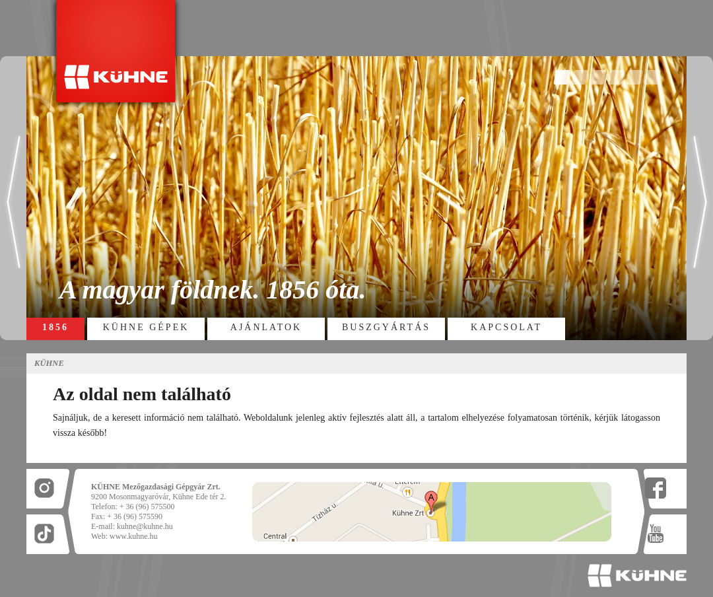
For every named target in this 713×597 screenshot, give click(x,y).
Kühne (49, 363)
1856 (55, 327)
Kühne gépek (146, 327)
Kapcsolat (506, 327)
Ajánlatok (266, 327)
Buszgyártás (386, 327)
